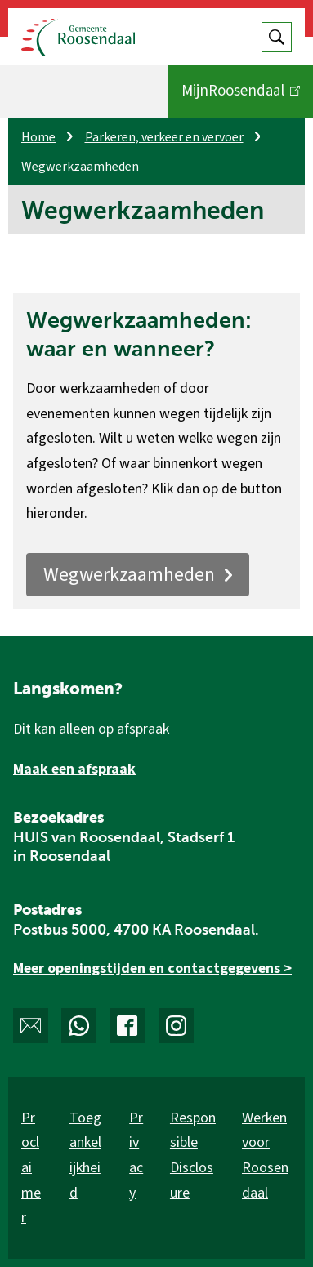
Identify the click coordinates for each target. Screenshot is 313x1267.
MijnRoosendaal (240, 98)
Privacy (136, 1155)
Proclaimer (31, 1168)
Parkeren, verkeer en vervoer (164, 137)
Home (38, 137)
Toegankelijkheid (85, 1155)
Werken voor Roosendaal (265, 1155)
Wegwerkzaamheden (137, 574)
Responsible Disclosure (193, 1155)
